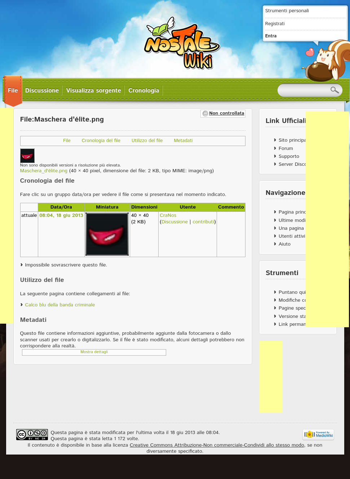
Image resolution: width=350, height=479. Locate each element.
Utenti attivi (292, 236)
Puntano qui (292, 292)
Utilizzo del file (147, 140)
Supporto (289, 156)
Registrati (275, 23)
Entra (271, 36)
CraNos (168, 215)
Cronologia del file (101, 140)
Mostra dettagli (94, 352)
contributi (203, 221)
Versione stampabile (301, 316)
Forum (286, 148)
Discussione (174, 221)
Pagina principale (298, 212)
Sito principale (294, 140)
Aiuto (285, 244)
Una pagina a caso (299, 228)
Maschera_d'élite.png (44, 170)
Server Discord (295, 164)
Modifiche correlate (300, 300)
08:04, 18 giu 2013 (61, 215)
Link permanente (297, 324)
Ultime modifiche (297, 220)
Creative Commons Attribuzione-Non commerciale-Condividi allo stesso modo (217, 445)
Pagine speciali (295, 308)
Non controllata (226, 113)
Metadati (183, 140)
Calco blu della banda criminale (60, 305)
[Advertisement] (327, 219)
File (67, 140)
